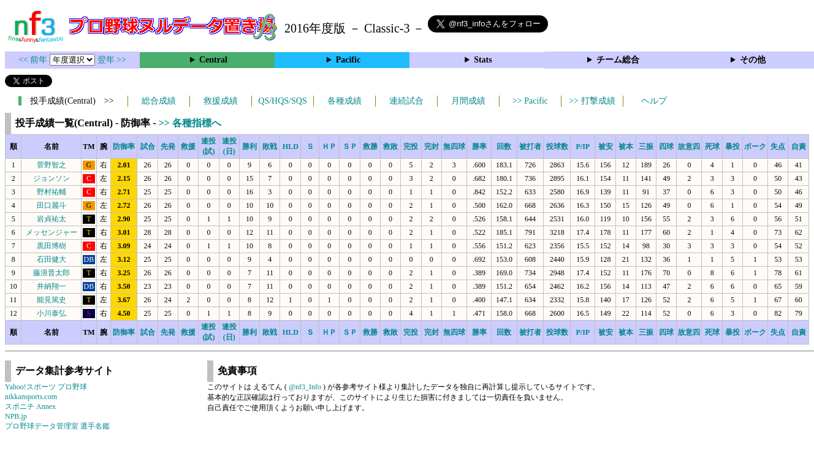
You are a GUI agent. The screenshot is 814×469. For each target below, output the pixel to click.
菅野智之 (51, 165)
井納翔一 (51, 286)
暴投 (732, 146)
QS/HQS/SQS (282, 100)
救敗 (390, 146)
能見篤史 (51, 300)
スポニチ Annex (30, 406)
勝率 (479, 146)
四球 (666, 146)
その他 (753, 59)
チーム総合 (617, 59)
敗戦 (269, 146)
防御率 (124, 146)
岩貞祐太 (51, 219)
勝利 (249, 146)
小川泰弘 (51, 313)
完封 (431, 146)
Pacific (348, 59)
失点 (777, 146)
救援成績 (221, 100)
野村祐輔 (51, 192)
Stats (483, 59)
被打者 (530, 146)
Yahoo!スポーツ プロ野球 (46, 387)
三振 (646, 146)
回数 (503, 146)
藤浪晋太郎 (51, 273)
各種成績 (344, 100)
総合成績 (159, 100)
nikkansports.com (31, 396)
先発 (168, 146)
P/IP (583, 146)
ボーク (755, 146)
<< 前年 (34, 59)
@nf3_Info (305, 387)
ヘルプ (654, 100)
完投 (410, 146)
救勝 (370, 146)
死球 (712, 146)
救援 (188, 146)
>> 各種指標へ (190, 123)
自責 (798, 146)
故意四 (689, 146)
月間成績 (468, 100)
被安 (605, 146)
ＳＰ (350, 146)
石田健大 (51, 259)
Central (213, 59)
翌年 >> (111, 59)
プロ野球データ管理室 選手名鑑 (57, 426)
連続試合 (406, 100)
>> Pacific (530, 100)
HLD (291, 146)
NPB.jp (16, 416)
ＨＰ (329, 146)
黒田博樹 (51, 246)
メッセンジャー (51, 232)
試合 (147, 146)
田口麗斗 (51, 205)
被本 (625, 146)
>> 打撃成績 (592, 100)
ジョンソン (51, 178)
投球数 (557, 146)
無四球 (454, 146)
